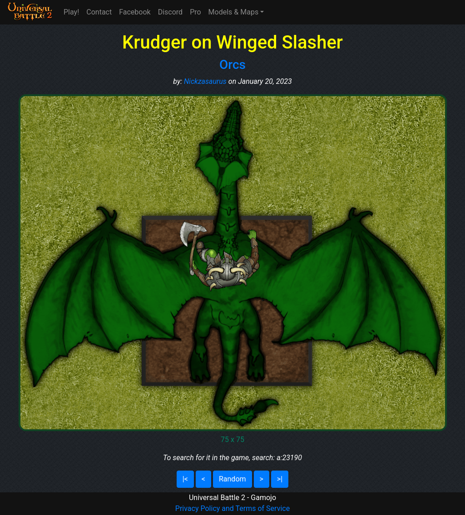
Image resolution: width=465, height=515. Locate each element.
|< (185, 479)
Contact (99, 12)
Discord (170, 12)
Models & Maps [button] (233, 12)
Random (232, 479)
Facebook (134, 12)
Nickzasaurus (205, 81)
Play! (71, 12)
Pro (195, 12)
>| (279, 479)
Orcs (232, 64)
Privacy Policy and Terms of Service (232, 508)
